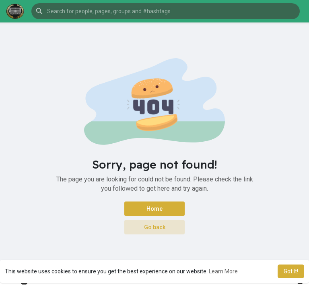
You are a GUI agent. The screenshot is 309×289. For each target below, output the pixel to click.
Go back (154, 227)
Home (154, 209)
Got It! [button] (291, 271)
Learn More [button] (223, 271)
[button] (165, 11)
